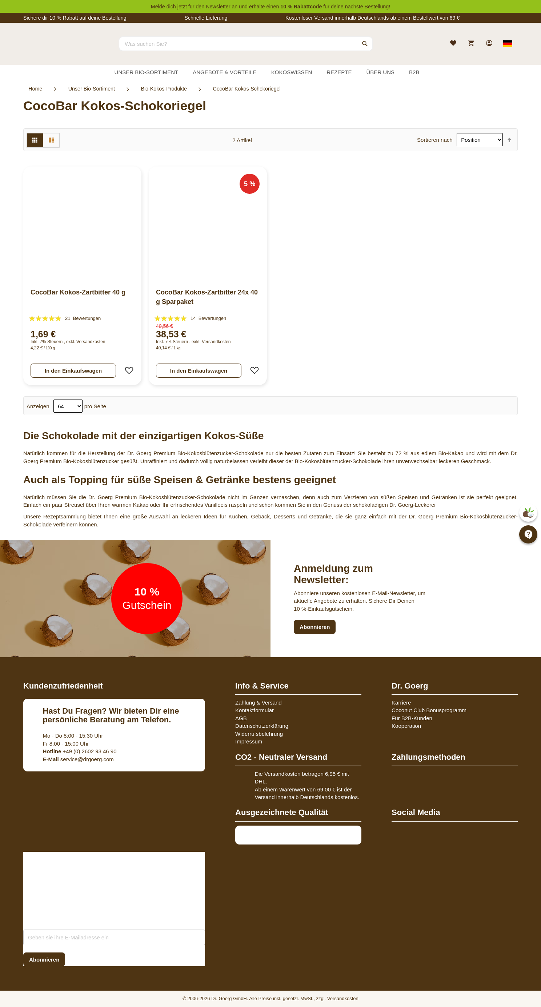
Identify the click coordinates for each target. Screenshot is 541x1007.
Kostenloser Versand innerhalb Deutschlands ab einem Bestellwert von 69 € (372, 18)
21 (83, 318)
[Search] (365, 43)
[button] (127, 370)
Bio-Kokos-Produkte (164, 89)
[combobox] (246, 43)
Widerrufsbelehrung (259, 734)
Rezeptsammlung (64, 516)
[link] (490, 43)
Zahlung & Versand (258, 702)
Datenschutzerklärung (261, 726)
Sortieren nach (435, 140)
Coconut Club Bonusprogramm (429, 710)
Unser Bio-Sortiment (91, 89)
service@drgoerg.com (78, 759)
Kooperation (406, 726)
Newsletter (218, 6)
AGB (241, 718)
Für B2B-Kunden (412, 718)
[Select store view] (507, 44)
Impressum (248, 741)
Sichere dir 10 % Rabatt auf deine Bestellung (75, 18)
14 (208, 318)
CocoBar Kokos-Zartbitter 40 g (78, 292)
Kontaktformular (254, 710)
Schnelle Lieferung (205, 18)
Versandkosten (90, 341)
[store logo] (50, 50)
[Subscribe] (44, 959)
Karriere (401, 702)
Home (35, 89)
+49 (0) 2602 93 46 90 (80, 751)
